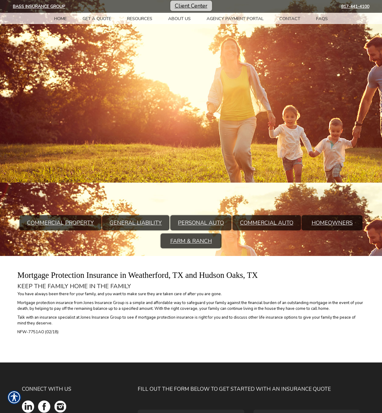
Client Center (191, 5)
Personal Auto (201, 222)
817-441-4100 (355, 6)
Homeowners (332, 222)
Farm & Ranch (191, 241)
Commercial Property (60, 222)
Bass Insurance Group (39, 6)
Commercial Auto (266, 222)
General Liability (136, 222)
